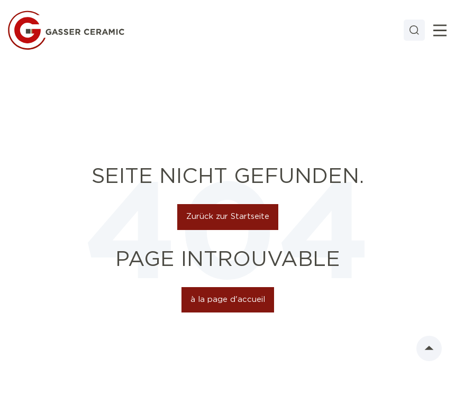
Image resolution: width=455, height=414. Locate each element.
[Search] (414, 30)
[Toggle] (440, 30)
